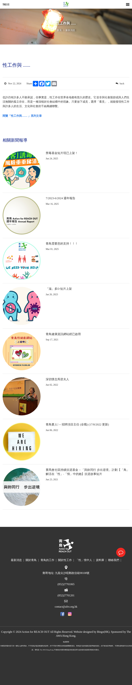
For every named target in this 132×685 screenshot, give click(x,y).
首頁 (59, 30)
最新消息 (70, 30)
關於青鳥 (32, 560)
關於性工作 (66, 560)
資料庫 (101, 560)
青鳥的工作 (48, 560)
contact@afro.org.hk (66, 606)
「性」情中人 (85, 560)
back (120, 83)
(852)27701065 (66, 584)
